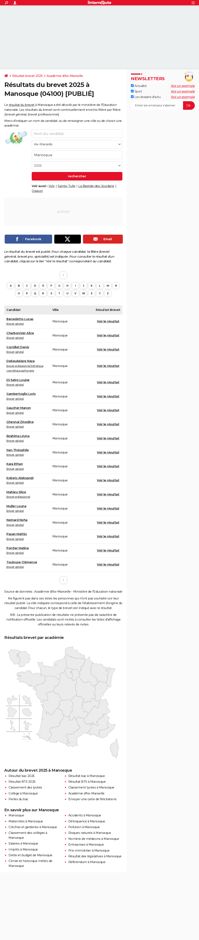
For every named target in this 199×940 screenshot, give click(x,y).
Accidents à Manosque (84, 815)
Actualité (139, 86)
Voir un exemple (183, 86)
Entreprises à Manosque (86, 844)
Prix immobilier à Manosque (89, 850)
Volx (51, 186)
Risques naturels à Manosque (89, 833)
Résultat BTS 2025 (22, 782)
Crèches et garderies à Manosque (33, 827)
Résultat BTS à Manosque (87, 782)
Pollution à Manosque (84, 827)
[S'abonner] (163, 105)
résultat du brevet (21, 105)
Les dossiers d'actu (145, 97)
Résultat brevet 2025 (27, 76)
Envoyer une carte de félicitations (92, 799)
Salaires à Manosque (23, 843)
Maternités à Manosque (26, 821)
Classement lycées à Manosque (91, 787)
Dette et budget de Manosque (30, 855)
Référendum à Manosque (87, 862)
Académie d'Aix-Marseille (65, 76)
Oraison (37, 191)
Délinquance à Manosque (86, 821)
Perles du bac (18, 799)
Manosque (16, 815)
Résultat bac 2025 (22, 776)
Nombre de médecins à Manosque (93, 839)
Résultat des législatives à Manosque (95, 856)
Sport (136, 91)
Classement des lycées (25, 787)
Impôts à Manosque (23, 849)
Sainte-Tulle (66, 186)
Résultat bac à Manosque (86, 776)
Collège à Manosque (23, 793)
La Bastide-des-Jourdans (96, 186)
